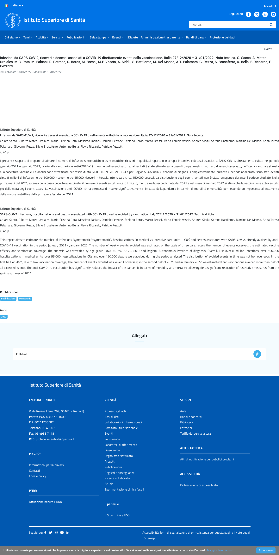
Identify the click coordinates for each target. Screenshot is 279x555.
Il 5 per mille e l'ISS (117, 524)
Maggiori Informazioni (220, 550)
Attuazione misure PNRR (45, 511)
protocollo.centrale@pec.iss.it (55, 448)
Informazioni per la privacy (46, 473)
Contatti (34, 479)
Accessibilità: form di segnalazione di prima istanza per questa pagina (187, 541)
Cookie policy (37, 485)
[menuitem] (12, 37)
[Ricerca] (228, 24)
